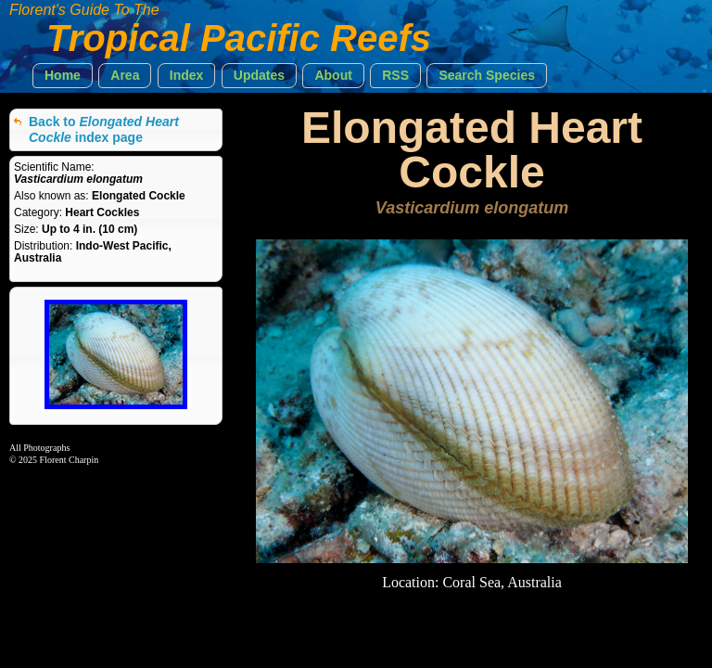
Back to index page (104, 129)
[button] (62, 75)
